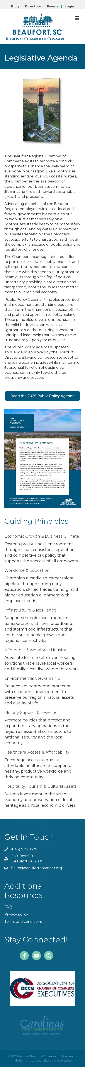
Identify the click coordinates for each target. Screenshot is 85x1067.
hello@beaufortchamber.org (36, 868)
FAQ (8, 907)
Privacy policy (16, 914)
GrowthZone (63, 1060)
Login (69, 6)
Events (52, 6)
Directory (33, 6)
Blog (15, 6)
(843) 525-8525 (24, 849)
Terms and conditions (23, 921)
